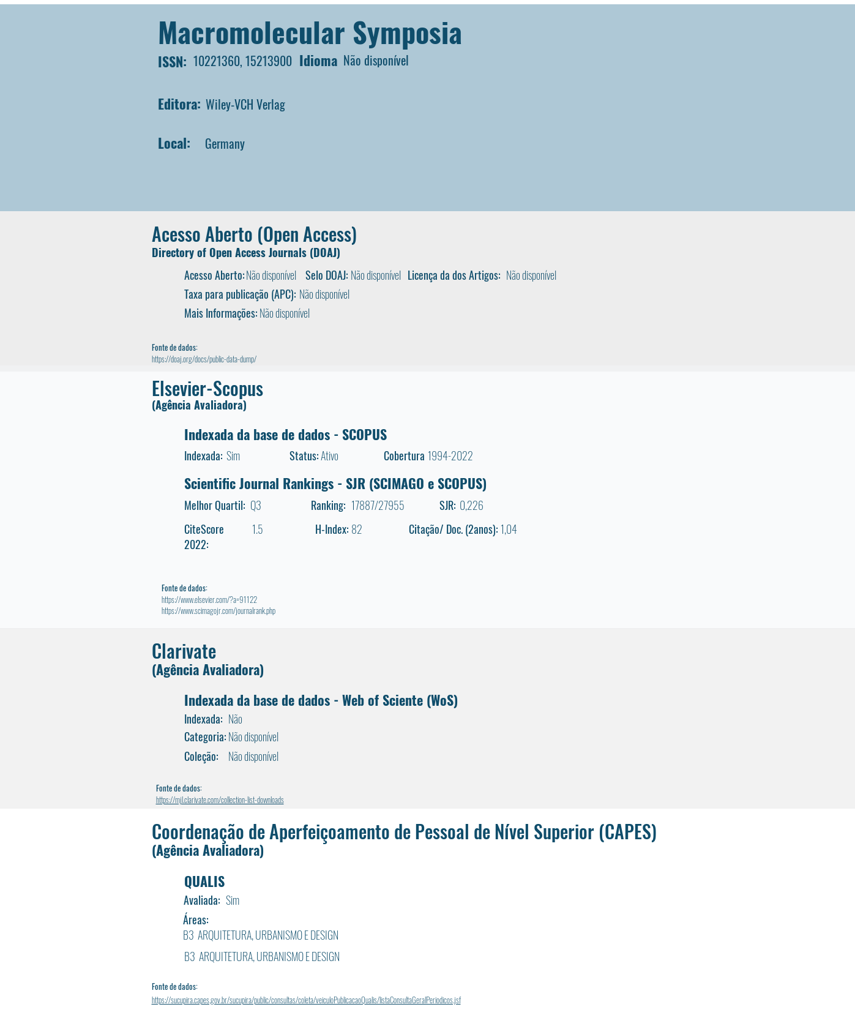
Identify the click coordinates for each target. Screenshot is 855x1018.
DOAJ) (326, 252)
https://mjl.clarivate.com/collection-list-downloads (220, 799)
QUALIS (204, 881)
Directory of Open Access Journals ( (232, 252)
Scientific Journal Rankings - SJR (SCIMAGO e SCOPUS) (335, 483)
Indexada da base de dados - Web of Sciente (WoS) (321, 699)
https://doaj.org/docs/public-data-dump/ (204, 359)
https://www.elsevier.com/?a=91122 (209, 599)
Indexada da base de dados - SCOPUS (285, 434)
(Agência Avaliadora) (199, 405)
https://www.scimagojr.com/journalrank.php (218, 610)
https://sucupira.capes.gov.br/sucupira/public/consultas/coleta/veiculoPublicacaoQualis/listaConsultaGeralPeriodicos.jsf (306, 1000)
